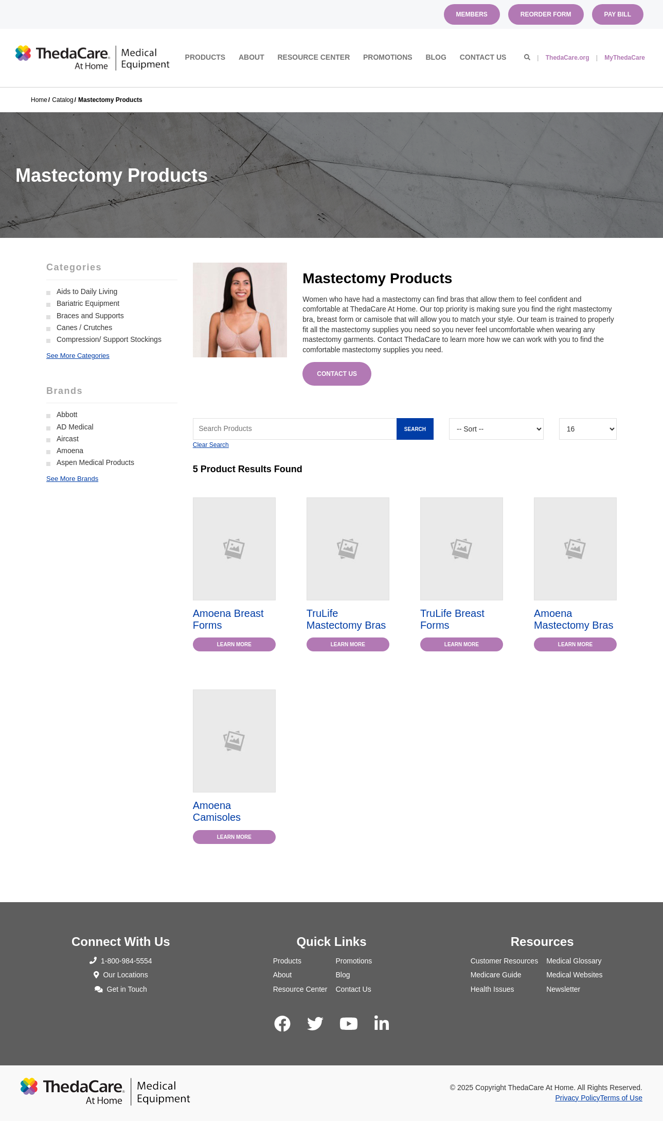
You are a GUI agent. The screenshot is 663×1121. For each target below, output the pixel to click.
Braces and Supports (90, 316)
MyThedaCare (624, 57)
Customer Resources (505, 961)
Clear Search (211, 445)
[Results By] (588, 429)
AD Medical (75, 427)
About (251, 57)
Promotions (388, 57)
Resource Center (313, 57)
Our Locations (121, 975)
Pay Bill (617, 14)
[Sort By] (496, 429)
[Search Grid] (313, 429)
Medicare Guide (496, 975)
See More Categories (78, 355)
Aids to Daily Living (87, 291)
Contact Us (483, 57)
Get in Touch (121, 989)
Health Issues (492, 989)
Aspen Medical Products (95, 462)
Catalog (62, 100)
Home (39, 100)
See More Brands (72, 478)
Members (472, 14)
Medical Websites (574, 975)
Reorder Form (546, 14)
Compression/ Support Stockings (109, 339)
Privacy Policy (577, 1098)
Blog (435, 57)
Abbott (67, 414)
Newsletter (563, 989)
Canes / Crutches (84, 327)
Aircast (68, 439)
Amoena (70, 450)
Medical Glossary (573, 961)
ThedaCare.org (567, 57)
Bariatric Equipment (88, 303)
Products (205, 57)
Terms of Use (621, 1098)
